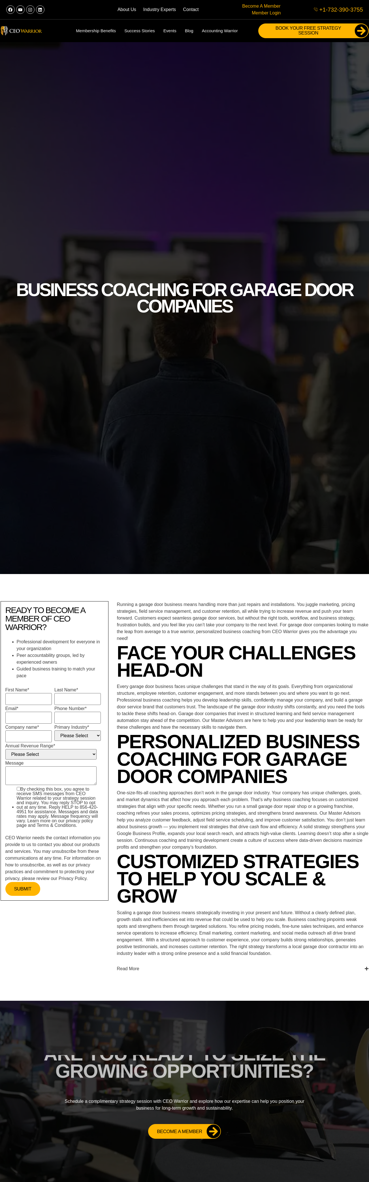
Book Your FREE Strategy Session (321, 31)
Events (169, 30)
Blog (189, 30)
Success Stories (139, 30)
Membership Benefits (96, 30)
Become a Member (189, 1131)
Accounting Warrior (220, 30)
